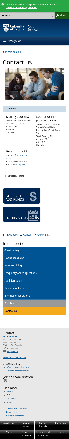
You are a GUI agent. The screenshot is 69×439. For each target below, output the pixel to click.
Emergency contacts (15, 416)
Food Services (10, 336)
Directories (12, 399)
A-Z (8, 395)
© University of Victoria (16, 408)
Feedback (10, 303)
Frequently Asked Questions (20, 273)
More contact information (14, 357)
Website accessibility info (18, 367)
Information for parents (17, 295)
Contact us (10, 310)
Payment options (14, 288)
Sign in (60, 15)
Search (10, 391)
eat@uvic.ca (22, 164)
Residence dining (14, 257)
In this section (15, 243)
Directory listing (16, 176)
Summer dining (13, 265)
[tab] (34, 109)
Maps (9, 402)
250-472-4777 (13, 348)
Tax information (13, 280)
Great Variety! (12, 250)
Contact (12, 108)
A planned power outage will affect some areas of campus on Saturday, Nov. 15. (32, 6)
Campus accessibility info (18, 371)
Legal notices (12, 412)
